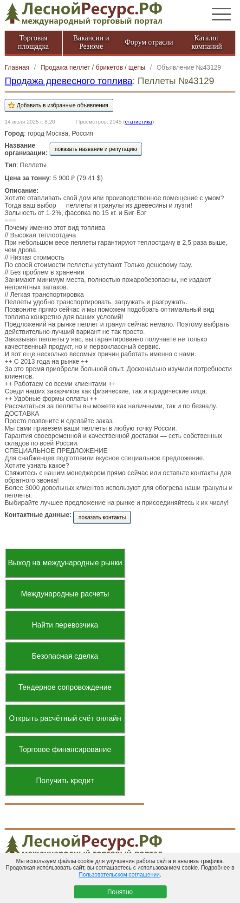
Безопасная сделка (65, 656)
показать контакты (102, 517)
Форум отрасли (149, 42)
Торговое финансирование (65, 749)
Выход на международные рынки (65, 563)
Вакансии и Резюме (91, 42)
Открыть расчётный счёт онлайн (65, 718)
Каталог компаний (206, 42)
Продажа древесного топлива (68, 81)
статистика (138, 121)
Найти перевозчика (65, 625)
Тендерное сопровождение (64, 687)
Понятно (120, 892)
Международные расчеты (65, 594)
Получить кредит (65, 781)
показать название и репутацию (96, 149)
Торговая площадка (33, 42)
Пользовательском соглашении (119, 874)
